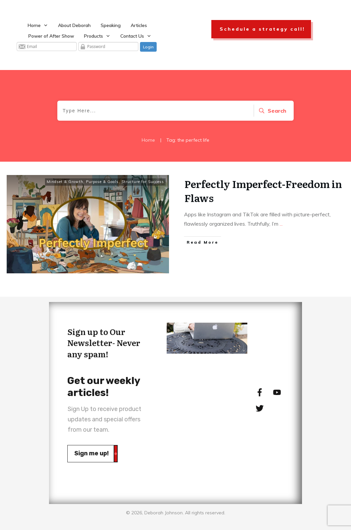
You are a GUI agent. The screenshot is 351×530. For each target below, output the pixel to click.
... (281, 223)
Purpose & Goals (102, 181)
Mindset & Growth (65, 181)
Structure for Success (142, 181)
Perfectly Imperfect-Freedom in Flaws (263, 190)
